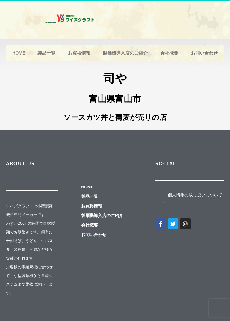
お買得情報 (79, 53)
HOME (18, 53)
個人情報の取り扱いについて (195, 194)
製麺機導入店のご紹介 (125, 53)
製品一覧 (46, 53)
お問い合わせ (204, 53)
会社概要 (169, 53)
